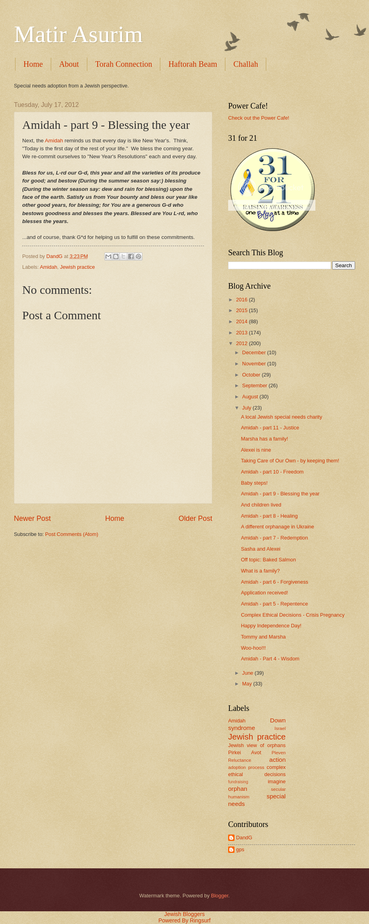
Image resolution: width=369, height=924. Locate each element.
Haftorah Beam (192, 64)
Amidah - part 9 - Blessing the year (280, 494)
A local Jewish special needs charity (281, 417)
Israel (280, 728)
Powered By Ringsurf (184, 920)
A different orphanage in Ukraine (277, 527)
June (248, 673)
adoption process (246, 767)
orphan (237, 788)
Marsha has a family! (264, 439)
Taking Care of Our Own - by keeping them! (290, 461)
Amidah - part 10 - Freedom (272, 472)
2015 (242, 310)
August (250, 397)
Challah (245, 64)
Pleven (279, 752)
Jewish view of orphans (257, 745)
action (277, 759)
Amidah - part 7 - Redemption (274, 538)
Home (33, 64)
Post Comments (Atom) (71, 534)
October (251, 375)
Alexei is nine (256, 450)
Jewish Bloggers (184, 914)
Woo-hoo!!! (253, 648)
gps (240, 849)
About (69, 64)
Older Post (195, 518)
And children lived (261, 505)
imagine (277, 781)
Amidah (55, 141)
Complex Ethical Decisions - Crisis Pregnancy (292, 615)
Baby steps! (254, 483)
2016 (242, 300)
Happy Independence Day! (271, 626)
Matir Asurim (78, 34)
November (254, 364)
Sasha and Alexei (261, 549)
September (255, 385)
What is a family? (260, 571)
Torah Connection (123, 64)
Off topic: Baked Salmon (268, 560)
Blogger (220, 896)
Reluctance (239, 760)
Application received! (264, 593)
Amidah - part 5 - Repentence (274, 604)
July (247, 408)
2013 (242, 333)
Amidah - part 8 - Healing (269, 516)
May (247, 684)
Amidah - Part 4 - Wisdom (270, 659)
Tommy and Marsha (263, 637)
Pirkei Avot (244, 752)
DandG (244, 838)
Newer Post (32, 518)
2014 (242, 321)
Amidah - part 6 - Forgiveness (274, 582)
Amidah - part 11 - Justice (270, 428)
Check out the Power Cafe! (258, 118)
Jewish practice (77, 267)
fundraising (238, 782)
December (254, 352)
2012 (242, 343)
